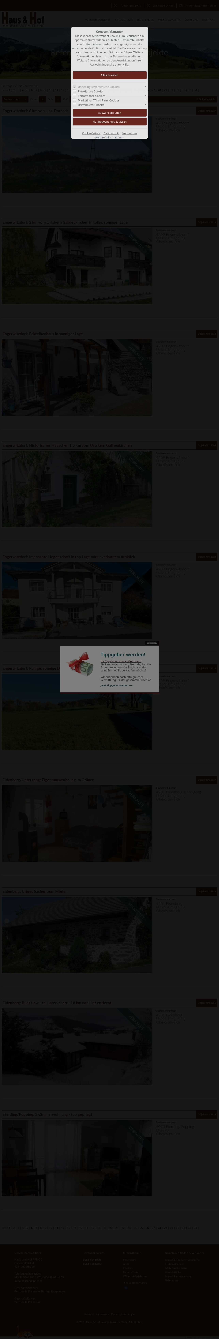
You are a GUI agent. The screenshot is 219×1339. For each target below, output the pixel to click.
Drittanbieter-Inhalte (91, 105)
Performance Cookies (91, 96)
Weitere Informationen (109, 137)
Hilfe (126, 64)
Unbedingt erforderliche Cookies (99, 87)
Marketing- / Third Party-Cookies (98, 100)
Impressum (129, 133)
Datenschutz (111, 133)
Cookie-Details (91, 133)
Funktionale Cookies (91, 91)
